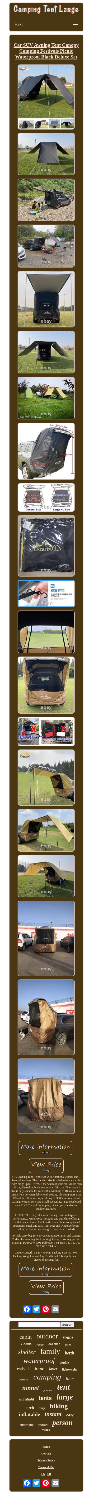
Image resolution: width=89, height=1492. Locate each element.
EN (43, 1474)
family (50, 1351)
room (68, 1337)
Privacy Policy (46, 1460)
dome (38, 1368)
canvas (24, 1379)
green (68, 1344)
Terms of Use (46, 1467)
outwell (40, 1344)
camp (42, 1408)
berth (69, 1353)
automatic (26, 1425)
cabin (25, 1337)
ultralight (26, 1399)
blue (70, 1378)
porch (29, 1408)
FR (49, 1474)
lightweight (69, 1369)
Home (46, 1446)
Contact (46, 1453)
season (43, 1425)
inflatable (29, 1414)
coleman (54, 1344)
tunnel (30, 1388)
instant (53, 1414)
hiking (59, 1406)
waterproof (39, 1360)
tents (45, 1398)
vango (46, 1429)
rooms (26, 1343)
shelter (27, 1351)
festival (22, 1368)
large (64, 1397)
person (62, 1422)
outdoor (47, 1336)
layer (53, 1369)
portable (47, 1390)
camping (47, 1376)
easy (69, 1415)
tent (63, 1387)
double (64, 1362)
